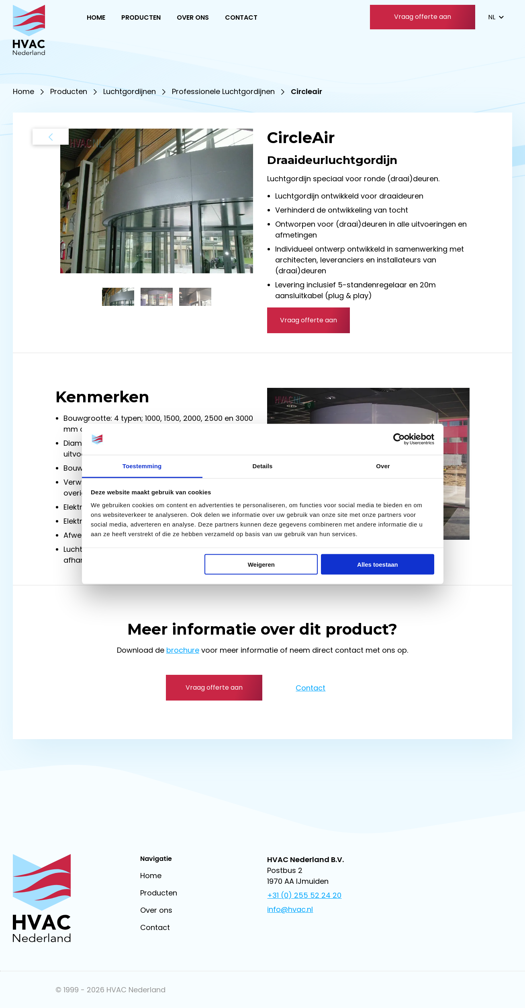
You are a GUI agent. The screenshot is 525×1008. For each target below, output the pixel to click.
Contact (241, 17)
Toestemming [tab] (142, 465)
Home (96, 17)
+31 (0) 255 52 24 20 (304, 895)
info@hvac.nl (290, 909)
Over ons (193, 17)
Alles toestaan (377, 564)
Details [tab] (263, 465)
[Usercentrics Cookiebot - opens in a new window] (399, 439)
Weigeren (261, 564)
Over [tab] (383, 465)
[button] (118, 297)
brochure (182, 650)
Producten (141, 17)
